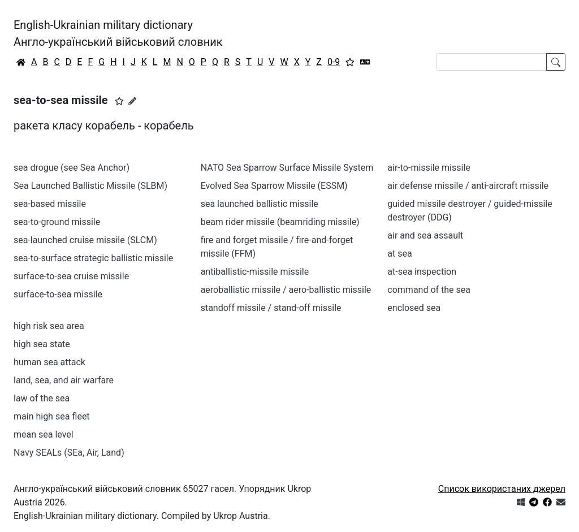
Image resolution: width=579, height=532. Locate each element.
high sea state (42, 344)
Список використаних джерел (501, 488)
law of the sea (42, 398)
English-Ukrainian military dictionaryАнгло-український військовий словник (118, 33)
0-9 (333, 62)
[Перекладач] (365, 62)
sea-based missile (50, 203)
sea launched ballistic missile (259, 203)
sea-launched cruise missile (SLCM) (85, 240)
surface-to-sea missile (58, 294)
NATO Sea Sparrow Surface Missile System (287, 167)
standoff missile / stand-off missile (271, 307)
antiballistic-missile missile (255, 271)
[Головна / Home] (21, 62)
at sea (399, 253)
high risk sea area (49, 326)
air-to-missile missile (428, 167)
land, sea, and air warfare (64, 380)
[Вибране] (350, 62)
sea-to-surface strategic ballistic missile (93, 258)
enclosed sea (413, 307)
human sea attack (49, 362)
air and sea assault (425, 235)
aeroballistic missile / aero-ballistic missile (286, 289)
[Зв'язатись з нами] (560, 502)
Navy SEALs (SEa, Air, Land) (69, 452)
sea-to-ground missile (57, 222)
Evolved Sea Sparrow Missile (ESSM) (274, 185)
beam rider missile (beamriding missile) (280, 222)
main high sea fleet (52, 416)
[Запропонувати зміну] (132, 101)
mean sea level (44, 434)
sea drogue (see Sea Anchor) (71, 167)
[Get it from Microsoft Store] (521, 502)
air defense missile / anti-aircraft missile (467, 185)
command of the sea (428, 289)
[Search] (491, 62)
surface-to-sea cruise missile (71, 276)
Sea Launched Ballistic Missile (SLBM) (90, 185)
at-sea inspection (421, 271)
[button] (119, 101)
